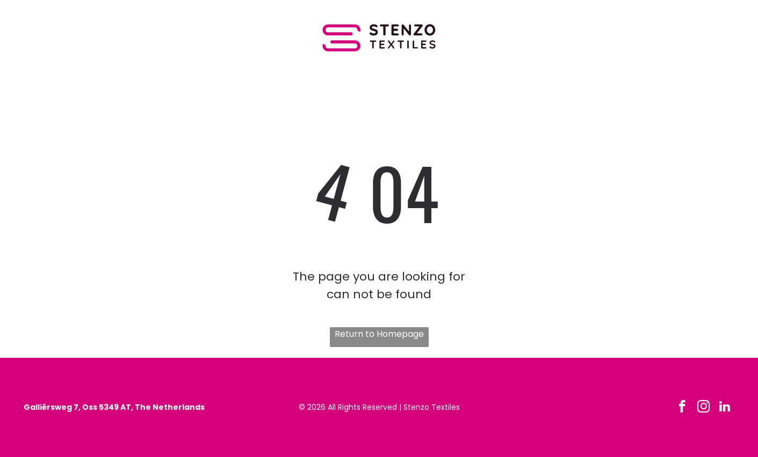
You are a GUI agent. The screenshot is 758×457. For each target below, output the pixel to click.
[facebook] (682, 407)
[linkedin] (725, 407)
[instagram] (703, 407)
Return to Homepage (379, 334)
